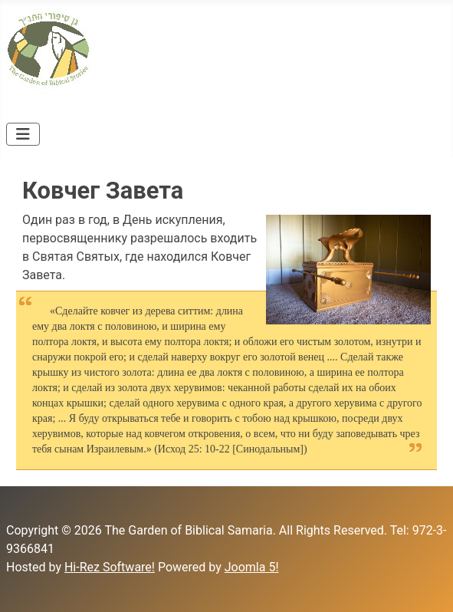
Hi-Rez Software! (109, 567)
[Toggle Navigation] (23, 134)
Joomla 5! (252, 567)
